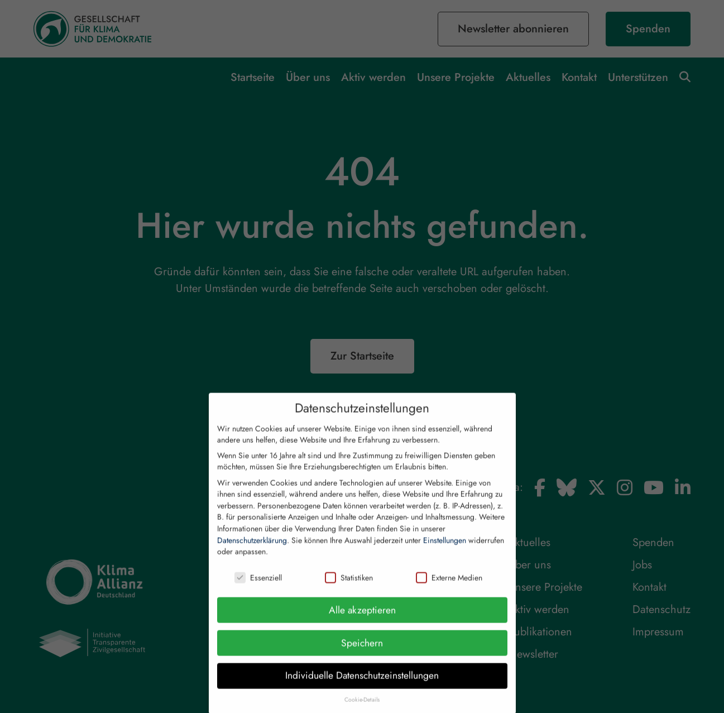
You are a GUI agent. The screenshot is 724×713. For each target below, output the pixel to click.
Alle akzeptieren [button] (362, 619)
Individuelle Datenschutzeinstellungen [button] (362, 685)
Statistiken (349, 588)
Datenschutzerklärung (252, 550)
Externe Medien (449, 588)
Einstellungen (444, 550)
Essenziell (258, 588)
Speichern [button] (362, 652)
